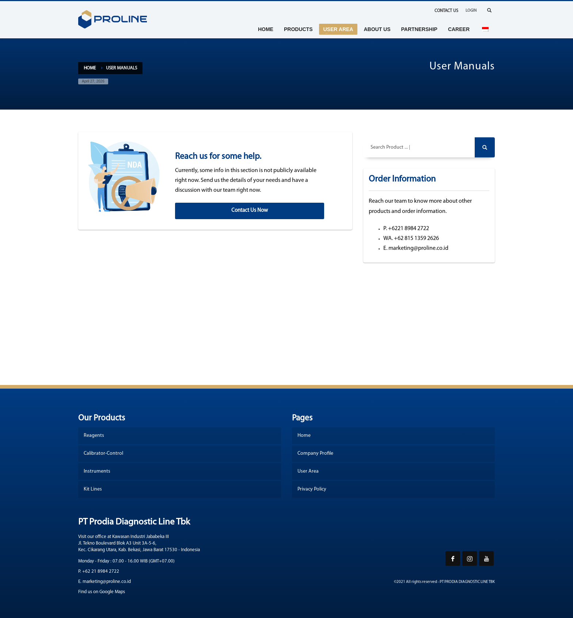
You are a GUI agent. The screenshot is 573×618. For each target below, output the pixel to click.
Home (90, 68)
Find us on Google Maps (101, 592)
